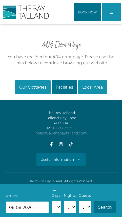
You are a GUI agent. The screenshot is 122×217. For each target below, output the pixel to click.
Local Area (92, 87)
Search (105, 207)
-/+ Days (56, 193)
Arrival (12, 195)
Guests (85, 195)
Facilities (64, 87)
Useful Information (61, 159)
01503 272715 (64, 128)
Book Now (87, 12)
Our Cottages (33, 87)
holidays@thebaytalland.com (61, 133)
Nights (70, 195)
